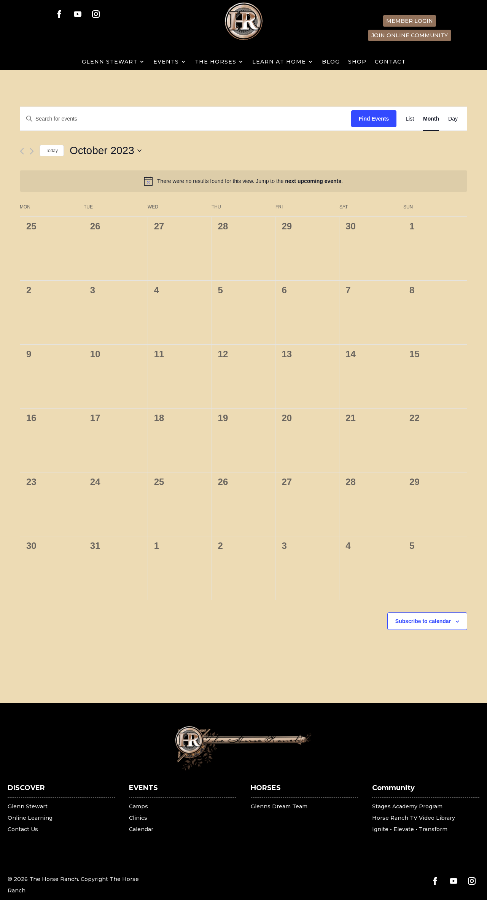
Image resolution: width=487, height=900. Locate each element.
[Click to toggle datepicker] (106, 150)
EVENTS (166, 62)
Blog (331, 62)
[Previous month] (22, 151)
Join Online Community (409, 35)
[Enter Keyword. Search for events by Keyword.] (185, 119)
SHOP (357, 62)
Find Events (374, 119)
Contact (390, 62)
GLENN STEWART (109, 62)
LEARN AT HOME (279, 62)
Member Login (409, 20)
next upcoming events (313, 181)
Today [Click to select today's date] (52, 150)
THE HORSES (215, 62)
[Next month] (32, 151)
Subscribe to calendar (423, 621)
